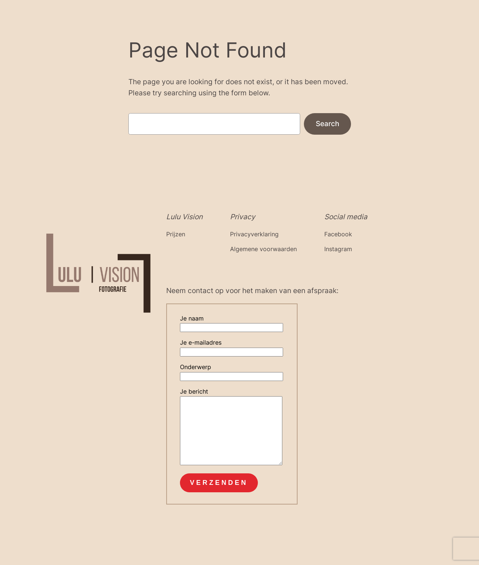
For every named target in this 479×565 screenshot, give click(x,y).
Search (327, 123)
